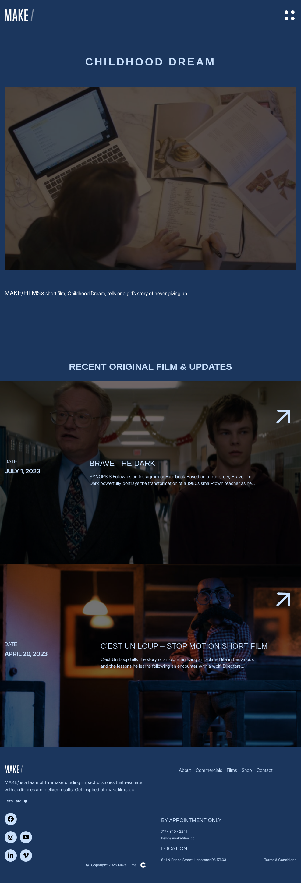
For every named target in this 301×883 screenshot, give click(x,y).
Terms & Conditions (280, 859)
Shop (247, 770)
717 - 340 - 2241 (174, 831)
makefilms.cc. (121, 789)
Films (232, 770)
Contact (265, 770)
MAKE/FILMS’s (24, 293)
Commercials (209, 770)
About (185, 770)
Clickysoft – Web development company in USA (143, 865)
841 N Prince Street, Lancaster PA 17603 (193, 859)
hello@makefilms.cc (177, 838)
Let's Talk (16, 801)
